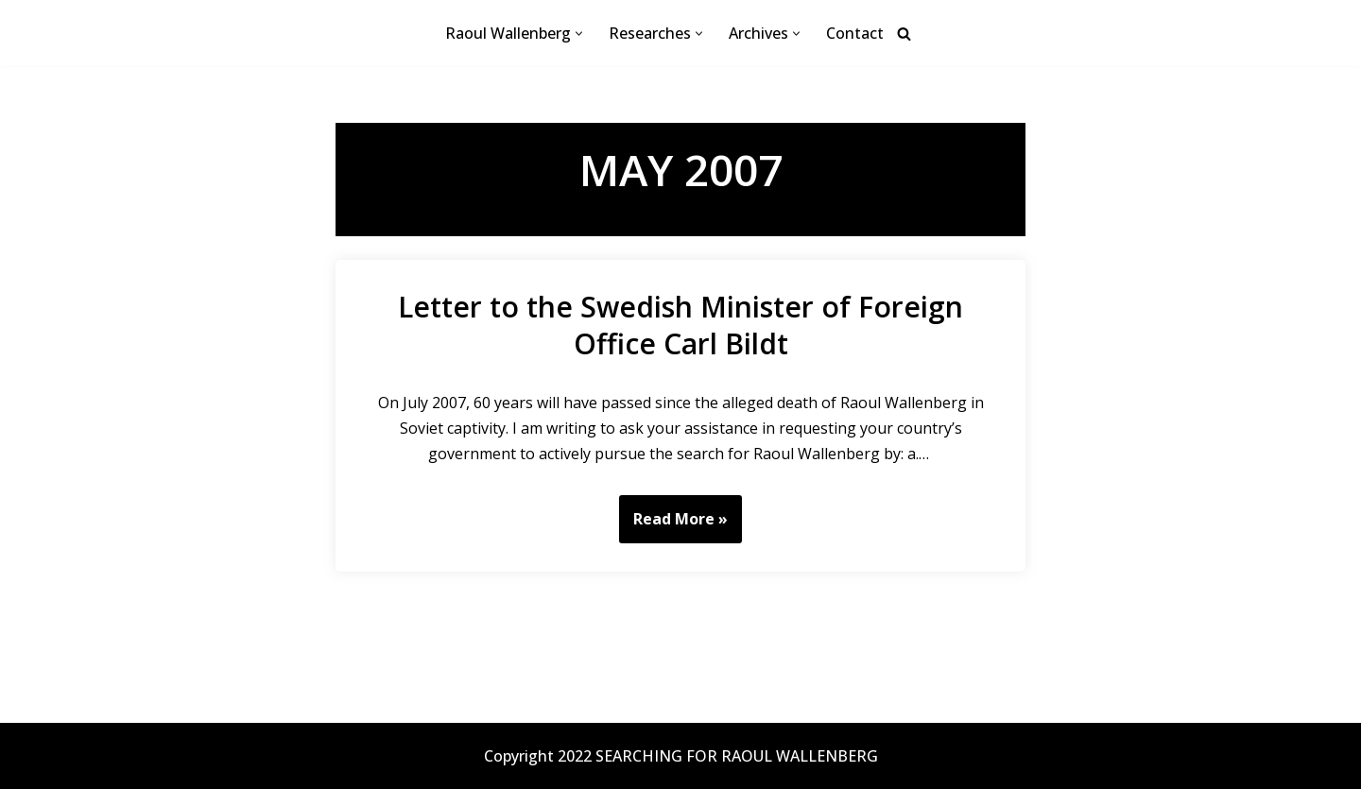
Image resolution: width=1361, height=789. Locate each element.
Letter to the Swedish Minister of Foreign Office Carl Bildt (680, 325)
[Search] (904, 33)
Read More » (673, 525)
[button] (579, 33)
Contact (855, 33)
